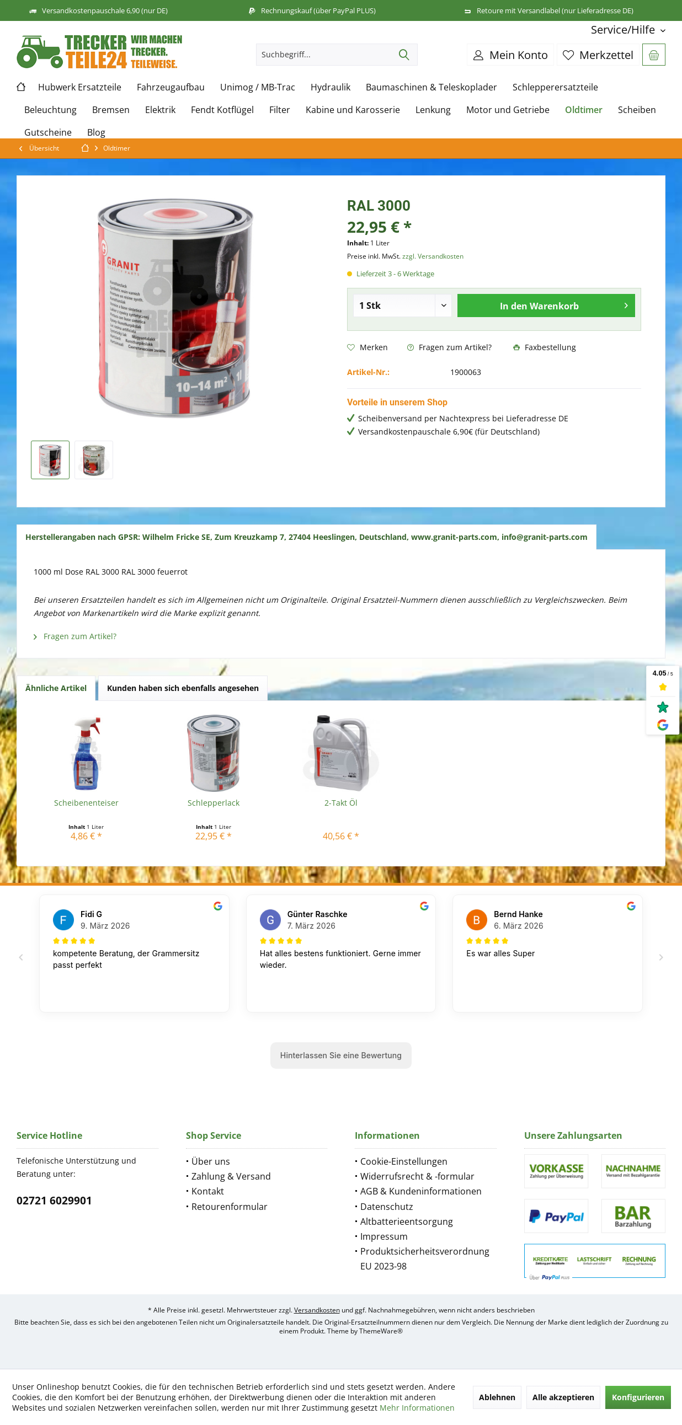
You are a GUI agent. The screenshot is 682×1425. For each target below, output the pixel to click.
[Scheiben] (637, 110)
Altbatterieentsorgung (406, 1221)
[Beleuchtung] (50, 110)
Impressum (384, 1236)
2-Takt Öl (341, 802)
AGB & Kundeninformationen (421, 1191)
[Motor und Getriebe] (508, 110)
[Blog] (96, 132)
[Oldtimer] (583, 110)
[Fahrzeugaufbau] (170, 87)
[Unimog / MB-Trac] (257, 87)
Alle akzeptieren (563, 1397)
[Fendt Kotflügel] (222, 110)
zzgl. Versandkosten (432, 256)
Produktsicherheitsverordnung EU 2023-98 (424, 1258)
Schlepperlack (213, 802)
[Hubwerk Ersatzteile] (79, 87)
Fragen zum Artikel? (449, 347)
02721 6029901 (54, 1200)
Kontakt (207, 1191)
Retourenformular (229, 1207)
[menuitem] (624, 29)
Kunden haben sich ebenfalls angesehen (183, 688)
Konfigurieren (638, 1397)
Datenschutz (386, 1207)
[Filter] (280, 110)
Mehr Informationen (417, 1407)
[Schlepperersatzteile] (555, 87)
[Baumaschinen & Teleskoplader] (431, 87)
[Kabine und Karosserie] (353, 110)
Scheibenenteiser (86, 802)
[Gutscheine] (48, 132)
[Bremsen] (110, 110)
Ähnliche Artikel (56, 688)
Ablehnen (497, 1397)
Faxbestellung (544, 347)
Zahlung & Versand (231, 1176)
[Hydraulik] (330, 87)
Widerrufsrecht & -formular (417, 1176)
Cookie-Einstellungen (403, 1161)
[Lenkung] (433, 110)
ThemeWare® (381, 1331)
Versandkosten (317, 1310)
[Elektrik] (160, 110)
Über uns (210, 1161)
